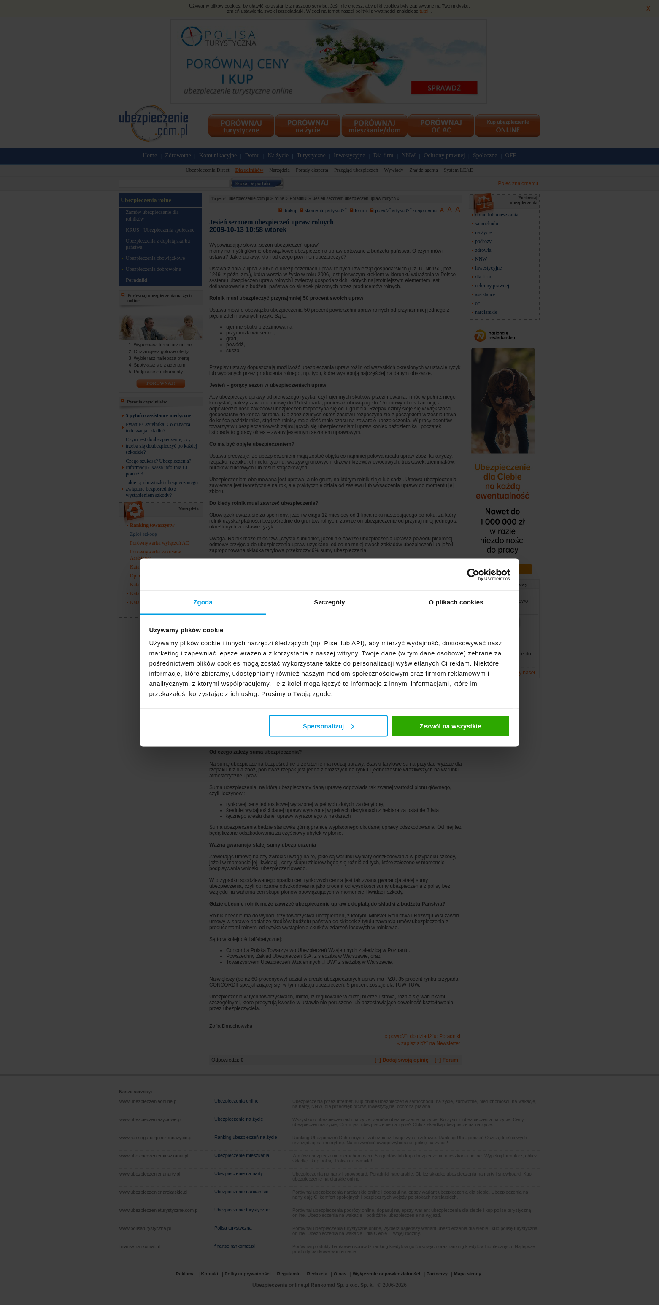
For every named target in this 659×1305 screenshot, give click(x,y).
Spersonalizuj (328, 725)
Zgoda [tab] (203, 602)
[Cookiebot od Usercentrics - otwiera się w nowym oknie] (473, 574)
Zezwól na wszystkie (450, 725)
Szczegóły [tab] (329, 602)
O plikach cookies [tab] (456, 602)
